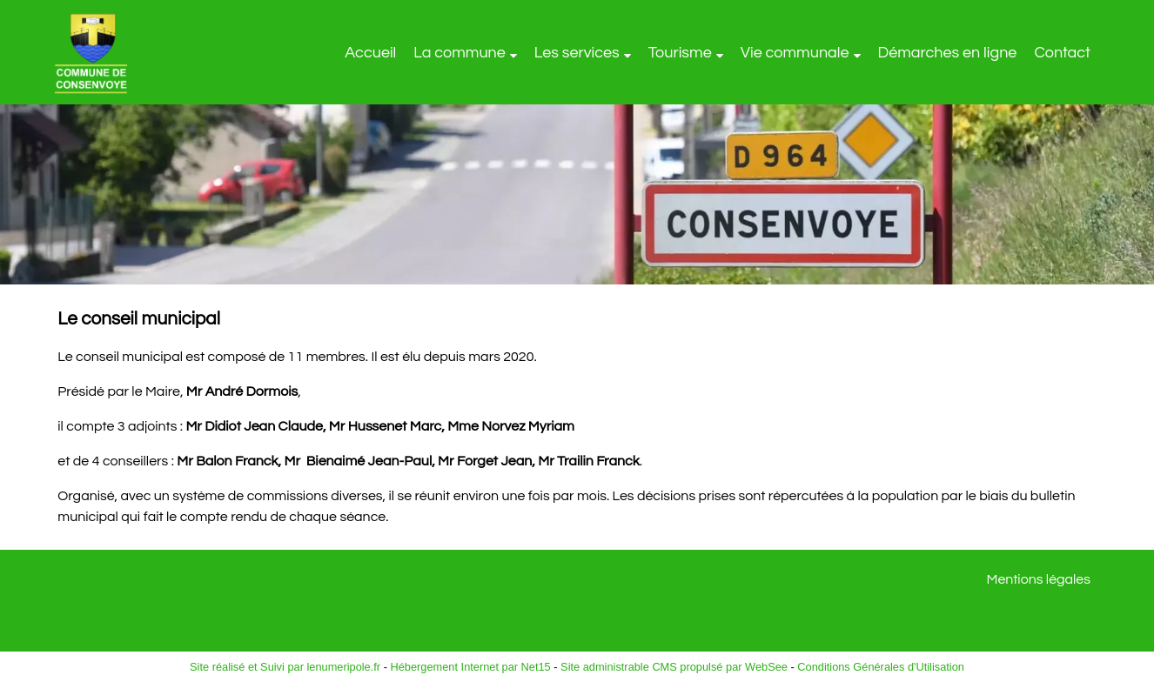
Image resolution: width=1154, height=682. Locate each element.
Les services (577, 52)
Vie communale (795, 52)
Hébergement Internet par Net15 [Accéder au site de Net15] (470, 666)
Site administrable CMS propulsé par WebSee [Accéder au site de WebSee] (674, 666)
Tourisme (680, 52)
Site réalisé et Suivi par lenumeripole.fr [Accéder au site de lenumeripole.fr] (285, 666)
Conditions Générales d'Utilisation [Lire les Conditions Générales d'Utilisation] (880, 666)
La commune (459, 52)
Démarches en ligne (947, 52)
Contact (1062, 52)
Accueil (370, 52)
